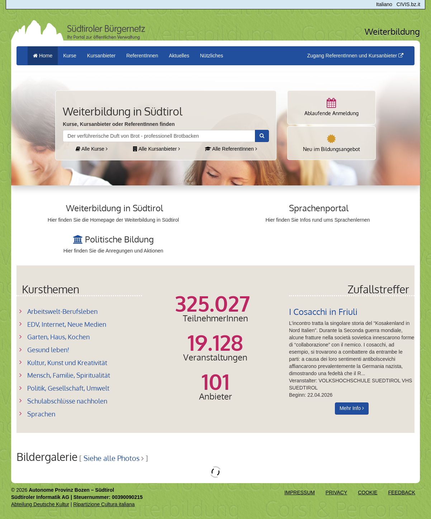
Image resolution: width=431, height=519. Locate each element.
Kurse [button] (69, 55)
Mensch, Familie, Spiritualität (68, 375)
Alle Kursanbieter (156, 149)
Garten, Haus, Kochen (58, 337)
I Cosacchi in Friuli (323, 311)
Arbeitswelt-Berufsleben (62, 311)
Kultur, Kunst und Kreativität (67, 363)
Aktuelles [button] (179, 55)
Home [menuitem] (42, 55)
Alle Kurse (92, 149)
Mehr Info (352, 408)
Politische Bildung (119, 239)
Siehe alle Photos (111, 458)
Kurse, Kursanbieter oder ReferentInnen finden (119, 124)
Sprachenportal (319, 207)
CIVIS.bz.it (408, 4)
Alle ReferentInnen (231, 149)
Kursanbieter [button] (101, 55)
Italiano (384, 4)
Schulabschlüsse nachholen (67, 401)
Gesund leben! (48, 350)
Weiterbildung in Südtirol (114, 207)
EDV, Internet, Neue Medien (66, 324)
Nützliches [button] (211, 55)
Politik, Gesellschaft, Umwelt (68, 388)
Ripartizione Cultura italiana (103, 504)
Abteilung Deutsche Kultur (40, 504)
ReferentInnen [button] (142, 55)
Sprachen (41, 414)
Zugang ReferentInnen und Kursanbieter (355, 55)
